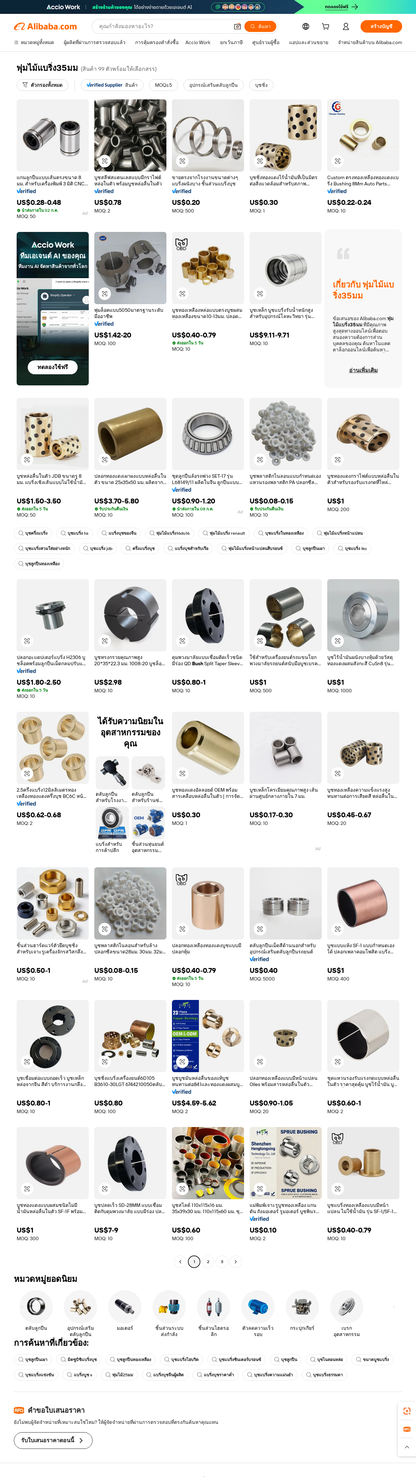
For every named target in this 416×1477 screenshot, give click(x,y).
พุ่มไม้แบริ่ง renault (224, 533)
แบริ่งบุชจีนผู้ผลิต (165, 1375)
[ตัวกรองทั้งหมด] (42, 85)
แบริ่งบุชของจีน (119, 533)
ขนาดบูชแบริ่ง (372, 1359)
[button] (237, 26)
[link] (407, 1411)
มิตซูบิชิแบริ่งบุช (79, 1359)
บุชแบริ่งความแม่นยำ (270, 1375)
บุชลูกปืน (285, 1359)
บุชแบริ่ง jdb (97, 548)
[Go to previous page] (180, 1261)
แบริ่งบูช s (79, 1375)
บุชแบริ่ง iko (352, 548)
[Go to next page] (235, 1261)
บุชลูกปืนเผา (310, 548)
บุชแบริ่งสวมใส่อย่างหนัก (44, 548)
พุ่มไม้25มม (119, 1375)
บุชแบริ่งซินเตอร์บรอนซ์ (236, 1359)
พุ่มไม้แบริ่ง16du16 (169, 533)
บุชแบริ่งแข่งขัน (36, 1375)
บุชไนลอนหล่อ (326, 1359)
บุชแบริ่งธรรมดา (324, 1375)
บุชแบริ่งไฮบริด (181, 1359)
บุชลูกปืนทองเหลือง (39, 564)
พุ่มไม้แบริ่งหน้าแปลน (340, 533)
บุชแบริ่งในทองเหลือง (281, 533)
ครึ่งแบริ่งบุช (140, 548)
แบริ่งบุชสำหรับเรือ (188, 548)
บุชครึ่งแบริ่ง (32, 533)
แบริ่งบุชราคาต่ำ (215, 1375)
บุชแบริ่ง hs (74, 533)
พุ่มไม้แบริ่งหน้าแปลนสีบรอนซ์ (252, 548)
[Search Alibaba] (163, 26)
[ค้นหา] (260, 26)
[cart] (327, 27)
